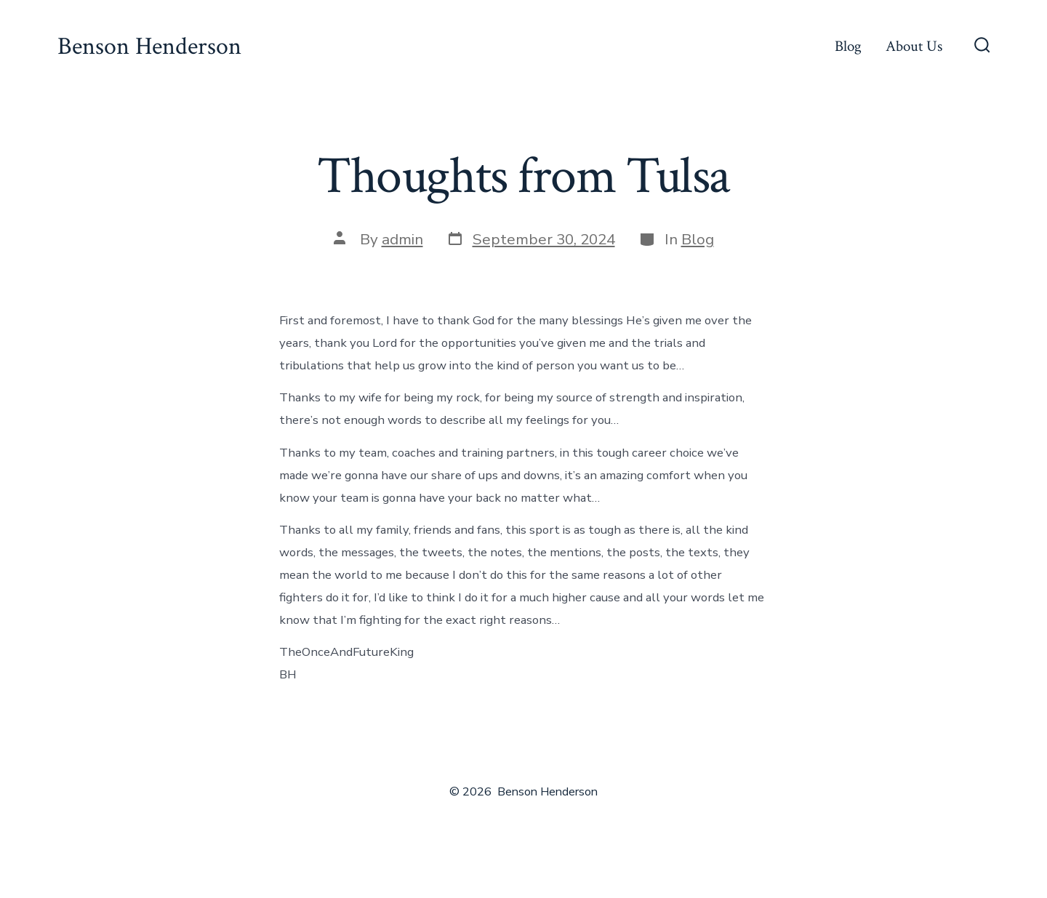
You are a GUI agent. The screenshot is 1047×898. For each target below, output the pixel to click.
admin (402, 239)
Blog (848, 46)
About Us (914, 46)
